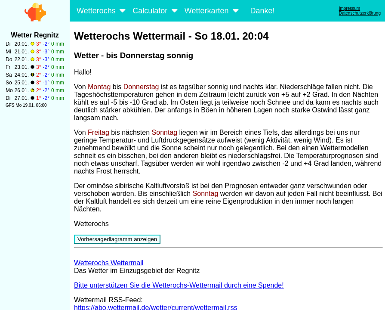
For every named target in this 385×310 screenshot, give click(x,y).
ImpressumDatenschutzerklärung (360, 11)
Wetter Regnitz (35, 35)
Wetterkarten (212, 10)
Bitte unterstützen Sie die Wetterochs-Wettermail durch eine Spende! (179, 285)
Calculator (155, 10)
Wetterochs (102, 10)
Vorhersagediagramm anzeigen (117, 239)
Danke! (262, 10)
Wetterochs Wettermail (108, 263)
